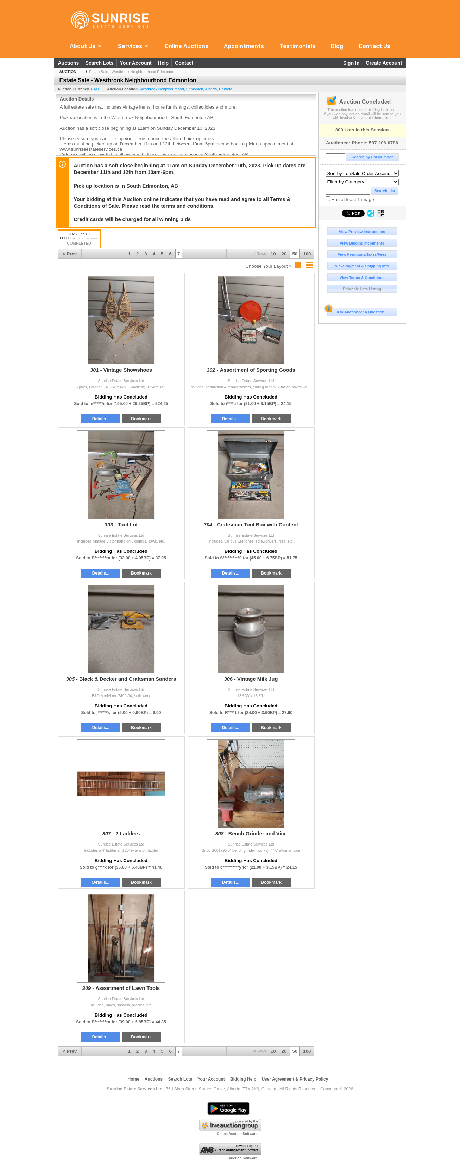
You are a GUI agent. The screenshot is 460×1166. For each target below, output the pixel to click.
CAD (95, 89)
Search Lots (99, 63)
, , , (185, 89)
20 (284, 254)
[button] (86, 46)
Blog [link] (337, 46)
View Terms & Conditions (362, 278)
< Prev (70, 254)
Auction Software (242, 1158)
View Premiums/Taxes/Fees (362, 254)
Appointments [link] (244, 46)
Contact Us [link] (374, 46)
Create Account (384, 63)
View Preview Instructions (362, 231)
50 (294, 254)
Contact (184, 63)
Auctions (68, 63)
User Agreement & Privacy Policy (294, 1079)
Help (163, 63)
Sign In (351, 63)
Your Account (136, 63)
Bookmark (141, 418)
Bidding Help (243, 1079)
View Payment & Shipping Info (362, 266)
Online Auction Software (237, 1134)
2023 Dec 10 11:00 (79, 239)
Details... (100, 418)
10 (273, 254)
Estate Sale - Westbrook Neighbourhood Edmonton (131, 72)
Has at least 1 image (350, 199)
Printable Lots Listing (362, 289)
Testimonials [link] (297, 46)
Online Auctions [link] (186, 46)
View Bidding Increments (362, 243)
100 (307, 254)
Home (133, 1079)
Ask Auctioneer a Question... (357, 311)
